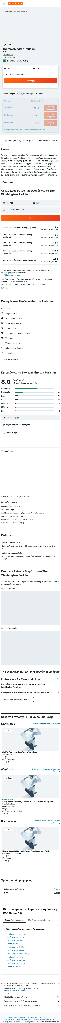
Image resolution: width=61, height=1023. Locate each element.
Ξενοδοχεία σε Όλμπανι (31, 983)
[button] (4, 3)
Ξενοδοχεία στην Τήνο (15, 918)
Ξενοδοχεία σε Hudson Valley (11, 983)
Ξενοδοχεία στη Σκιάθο (15, 908)
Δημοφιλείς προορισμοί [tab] (14, 881)
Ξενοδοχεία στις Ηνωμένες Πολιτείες (18, 980)
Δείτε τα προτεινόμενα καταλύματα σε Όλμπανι (46, 783)
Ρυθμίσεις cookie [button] (7, 288)
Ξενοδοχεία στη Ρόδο (15, 928)
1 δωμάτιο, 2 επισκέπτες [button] (16, 74)
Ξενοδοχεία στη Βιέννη (15, 911)
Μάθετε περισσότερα (12, 275)
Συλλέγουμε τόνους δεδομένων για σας (32, 962)
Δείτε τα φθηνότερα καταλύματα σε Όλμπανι (46, 731)
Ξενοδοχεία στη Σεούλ (15, 905)
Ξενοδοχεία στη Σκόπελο (16, 924)
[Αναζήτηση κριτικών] (32, 417)
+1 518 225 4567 (9, 57)
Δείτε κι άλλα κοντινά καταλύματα (46, 685)
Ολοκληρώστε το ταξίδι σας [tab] (39, 881)
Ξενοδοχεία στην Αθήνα (15, 898)
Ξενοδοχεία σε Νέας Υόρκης (43, 980)
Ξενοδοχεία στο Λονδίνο (16, 921)
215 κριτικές (22, 61)
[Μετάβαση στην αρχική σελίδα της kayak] (15, 3)
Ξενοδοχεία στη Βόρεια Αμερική (40, 978)
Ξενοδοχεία (23, 978)
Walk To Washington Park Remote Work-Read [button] (19, 713)
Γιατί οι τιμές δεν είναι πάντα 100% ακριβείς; (32, 966)
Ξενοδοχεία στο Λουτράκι (16, 895)
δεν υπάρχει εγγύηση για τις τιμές (15, 951)
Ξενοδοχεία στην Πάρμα (15, 901)
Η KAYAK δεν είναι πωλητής (32, 958)
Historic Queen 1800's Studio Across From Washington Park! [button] (25, 812)
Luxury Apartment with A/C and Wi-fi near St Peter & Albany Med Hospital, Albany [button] (27, 764)
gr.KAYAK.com (12, 978)
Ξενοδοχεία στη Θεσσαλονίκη (18, 915)
